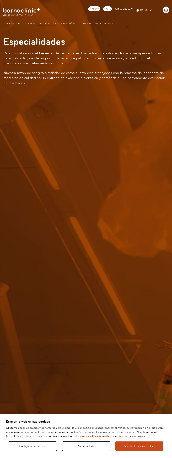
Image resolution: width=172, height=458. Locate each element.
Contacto (86, 23)
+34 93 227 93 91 (124, 9)
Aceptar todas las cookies (139, 446)
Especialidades (46, 23)
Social (107, 9)
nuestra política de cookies (95, 436)
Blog (98, 23)
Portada (8, 23)
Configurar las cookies (32, 446)
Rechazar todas (86, 446)
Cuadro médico (67, 23)
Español (142, 10)
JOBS (108, 23)
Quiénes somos (26, 23)
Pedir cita (94, 9)
